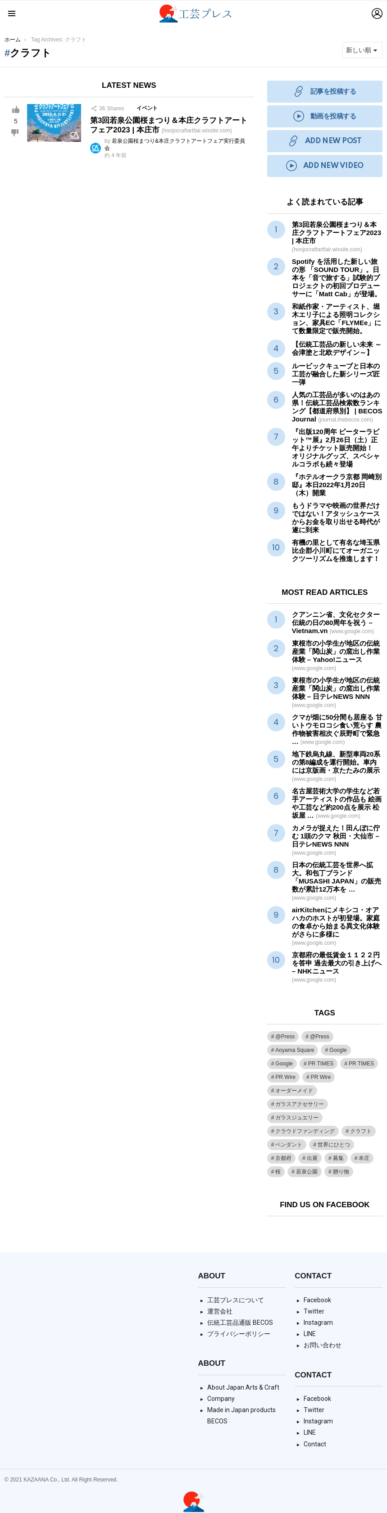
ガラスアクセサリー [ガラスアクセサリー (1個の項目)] (299, 1104)
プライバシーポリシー (238, 1333)
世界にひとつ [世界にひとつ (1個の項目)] (334, 1145)
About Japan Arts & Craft (243, 1387)
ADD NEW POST (324, 141)
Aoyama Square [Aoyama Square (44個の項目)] (294, 1050)
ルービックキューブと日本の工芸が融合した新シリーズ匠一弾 (336, 374)
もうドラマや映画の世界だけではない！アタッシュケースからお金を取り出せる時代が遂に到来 (336, 518)
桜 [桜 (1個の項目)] (278, 1172)
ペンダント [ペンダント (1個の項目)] (288, 1145)
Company (221, 1398)
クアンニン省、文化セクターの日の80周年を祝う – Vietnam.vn (336, 622)
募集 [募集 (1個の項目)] (338, 1158)
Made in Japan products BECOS (241, 1415)
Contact (315, 1444)
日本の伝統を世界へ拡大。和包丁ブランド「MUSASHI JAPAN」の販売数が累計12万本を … (336, 881)
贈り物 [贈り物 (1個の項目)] (341, 1172)
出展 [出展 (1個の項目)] (312, 1158)
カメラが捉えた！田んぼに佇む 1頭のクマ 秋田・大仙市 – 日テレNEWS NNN (336, 840)
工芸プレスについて (235, 1300)
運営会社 (219, 1311)
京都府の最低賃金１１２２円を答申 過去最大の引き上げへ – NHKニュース (337, 967)
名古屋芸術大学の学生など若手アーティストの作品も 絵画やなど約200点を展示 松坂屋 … (337, 803)
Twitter (314, 1311)
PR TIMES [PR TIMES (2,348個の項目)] (320, 1063)
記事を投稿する (324, 91)
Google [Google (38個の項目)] (338, 1050)
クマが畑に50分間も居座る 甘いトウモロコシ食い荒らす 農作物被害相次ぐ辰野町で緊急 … (337, 729)
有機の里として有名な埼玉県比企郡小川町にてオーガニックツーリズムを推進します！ (336, 550)
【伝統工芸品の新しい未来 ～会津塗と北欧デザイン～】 (337, 348)
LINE (310, 1333)
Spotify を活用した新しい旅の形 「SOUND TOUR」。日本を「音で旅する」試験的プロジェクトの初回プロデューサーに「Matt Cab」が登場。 (336, 278)
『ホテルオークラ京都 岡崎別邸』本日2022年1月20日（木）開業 (337, 485)
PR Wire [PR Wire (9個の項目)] (321, 1077)
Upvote (15, 109)
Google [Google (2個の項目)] (284, 1063)
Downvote (14, 132)
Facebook (317, 1300)
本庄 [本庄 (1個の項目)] (364, 1158)
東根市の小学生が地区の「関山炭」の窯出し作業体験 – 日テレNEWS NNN (336, 692)
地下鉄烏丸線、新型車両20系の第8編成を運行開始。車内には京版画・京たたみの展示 (336, 766)
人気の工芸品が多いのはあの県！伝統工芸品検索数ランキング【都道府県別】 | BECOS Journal (337, 407)
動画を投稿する (324, 116)
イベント (147, 108)
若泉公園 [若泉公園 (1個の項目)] (307, 1172)
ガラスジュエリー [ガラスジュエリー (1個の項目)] (297, 1117)
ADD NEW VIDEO (325, 166)
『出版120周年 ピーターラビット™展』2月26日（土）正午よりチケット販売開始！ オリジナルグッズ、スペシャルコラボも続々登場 (336, 448)
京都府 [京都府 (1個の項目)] (283, 1158)
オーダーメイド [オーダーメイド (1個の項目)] (294, 1090)
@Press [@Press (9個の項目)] (319, 1036)
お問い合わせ (322, 1345)
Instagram (318, 1322)
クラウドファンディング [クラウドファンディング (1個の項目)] (305, 1131)
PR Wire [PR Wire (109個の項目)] (285, 1077)
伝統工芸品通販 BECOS (240, 1322)
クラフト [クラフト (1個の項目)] (361, 1131)
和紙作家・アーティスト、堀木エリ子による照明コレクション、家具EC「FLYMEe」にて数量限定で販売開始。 (337, 319)
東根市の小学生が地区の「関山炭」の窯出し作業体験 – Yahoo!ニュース (336, 655)
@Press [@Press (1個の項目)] (285, 1036)
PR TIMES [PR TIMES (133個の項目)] (361, 1063)
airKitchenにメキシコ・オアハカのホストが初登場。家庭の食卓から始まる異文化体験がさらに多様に (336, 926)
